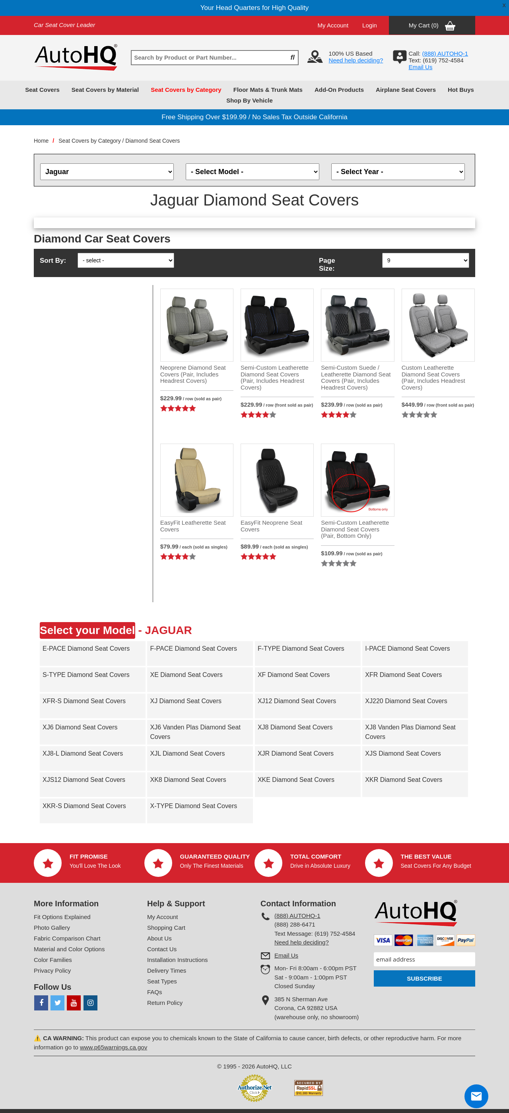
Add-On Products (339, 89)
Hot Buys (461, 89)
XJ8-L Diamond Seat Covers (83, 753)
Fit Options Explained (62, 916)
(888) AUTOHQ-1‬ (445, 53)
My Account (333, 25)
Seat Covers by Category (186, 89)
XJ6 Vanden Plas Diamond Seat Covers (195, 732)
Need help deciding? (356, 60)
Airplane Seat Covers (406, 89)
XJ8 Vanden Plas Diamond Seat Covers (410, 732)
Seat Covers (42, 89)
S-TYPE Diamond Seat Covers (86, 674)
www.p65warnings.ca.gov (113, 1047)
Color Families (53, 959)
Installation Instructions (177, 959)
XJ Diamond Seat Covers (185, 701)
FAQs (154, 992)
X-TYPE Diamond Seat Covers (193, 806)
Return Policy (165, 1002)
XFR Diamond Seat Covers (403, 674)
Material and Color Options (69, 949)
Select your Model (87, 630)
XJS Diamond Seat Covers (403, 753)
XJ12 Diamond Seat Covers (297, 701)
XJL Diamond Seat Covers (187, 753)
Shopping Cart (166, 927)
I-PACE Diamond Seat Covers (407, 648)
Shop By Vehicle (249, 100)
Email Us (420, 67)
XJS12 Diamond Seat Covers (84, 779)
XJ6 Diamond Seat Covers (80, 727)
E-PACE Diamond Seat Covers (86, 648)
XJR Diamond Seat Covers (296, 753)
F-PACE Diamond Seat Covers (193, 648)
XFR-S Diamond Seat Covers (84, 701)
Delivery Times (166, 970)
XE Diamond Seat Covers (186, 674)
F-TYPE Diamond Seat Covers (301, 648)
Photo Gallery (52, 927)
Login (369, 25)
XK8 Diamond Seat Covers (188, 779)
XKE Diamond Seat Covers (296, 779)
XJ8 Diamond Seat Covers (295, 727)
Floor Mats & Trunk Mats (268, 89)
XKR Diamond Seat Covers (403, 779)
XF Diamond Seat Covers (294, 674)
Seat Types (162, 981)
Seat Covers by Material (105, 89)
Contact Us (162, 949)
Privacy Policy (52, 970)
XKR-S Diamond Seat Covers (84, 806)
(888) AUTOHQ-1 (297, 915)
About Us (159, 938)
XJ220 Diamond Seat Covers (406, 701)
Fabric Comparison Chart (67, 938)
